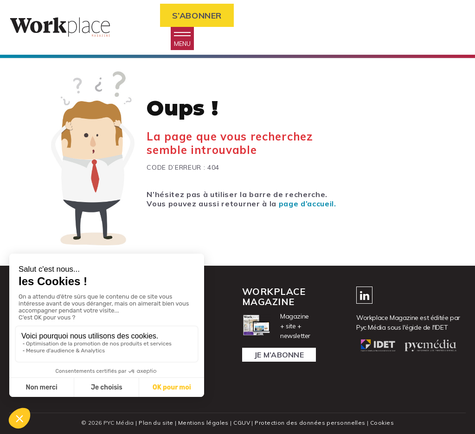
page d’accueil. (307, 203)
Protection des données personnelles (310, 422)
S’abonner (197, 15)
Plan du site (156, 422)
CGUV (241, 422)
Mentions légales (203, 422)
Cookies (382, 422)
